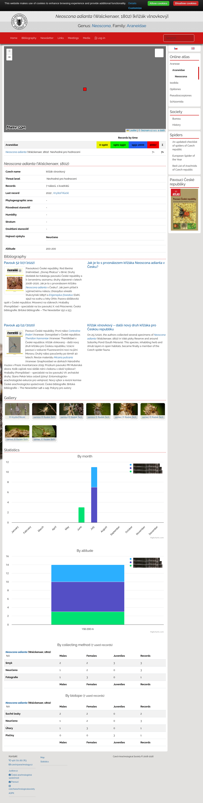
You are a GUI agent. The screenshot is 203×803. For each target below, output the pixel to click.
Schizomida (176, 101)
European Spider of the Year (183, 157)
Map (42, 757)
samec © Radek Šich (125, 417)
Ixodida (174, 82)
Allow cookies (158, 3)
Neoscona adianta (36, 287)
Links (61, 37)
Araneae (175, 63)
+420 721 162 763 (19, 760)
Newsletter (47, 37)
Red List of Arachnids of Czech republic (184, 167)
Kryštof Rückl (61, 193)
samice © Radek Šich (44, 417)
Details (132, 3)
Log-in (101, 37)
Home (13, 37)
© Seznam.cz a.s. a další (152, 130)
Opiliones (175, 89)
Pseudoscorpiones (181, 95)
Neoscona (181, 76)
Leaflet (131, 130)
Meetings (73, 37)
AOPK (11, 793)
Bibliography (29, 37)
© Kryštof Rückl (17, 417)
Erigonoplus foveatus (61, 294)
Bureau (176, 118)
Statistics (44, 761)
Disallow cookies (185, 3)
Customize (135, 8)
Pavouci (15, 782)
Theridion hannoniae (37, 338)
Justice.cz (13, 770)
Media (86, 37)
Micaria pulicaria (63, 357)
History (176, 124)
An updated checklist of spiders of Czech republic (184, 145)
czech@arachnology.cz (22, 764)
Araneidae (136, 25)
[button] (84, 89)
